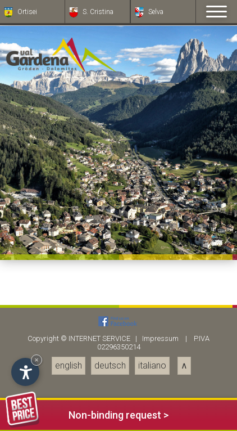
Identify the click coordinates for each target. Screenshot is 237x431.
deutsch (110, 365)
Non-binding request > (87, 413)
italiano (152, 365)
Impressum (160, 338)
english (68, 365)
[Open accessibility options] (25, 372)
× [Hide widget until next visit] (36, 360)
